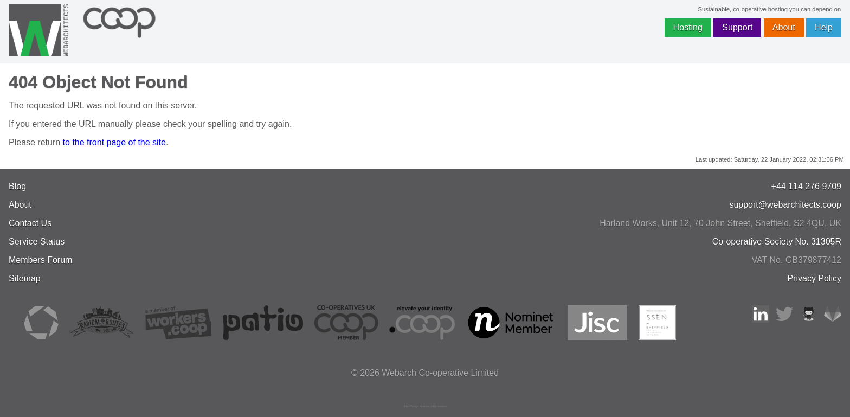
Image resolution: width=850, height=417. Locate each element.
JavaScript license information (425, 406)
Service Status (37, 241)
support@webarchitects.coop (785, 204)
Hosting (688, 27)
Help (824, 27)
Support (737, 27)
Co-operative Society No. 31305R (776, 241)
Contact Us (30, 223)
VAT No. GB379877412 (796, 260)
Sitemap (25, 278)
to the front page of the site (114, 142)
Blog (17, 186)
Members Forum (40, 260)
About (783, 27)
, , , (720, 223)
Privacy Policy (814, 278)
